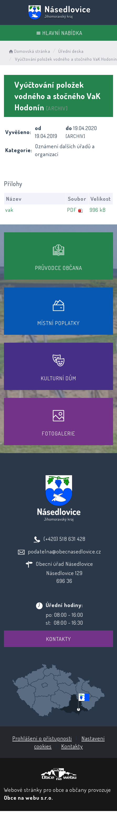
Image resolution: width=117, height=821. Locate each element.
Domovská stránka (29, 51)
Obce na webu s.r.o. (28, 797)
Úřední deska (71, 51)
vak (9, 209)
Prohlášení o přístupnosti (42, 738)
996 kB (98, 209)
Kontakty (58, 638)
